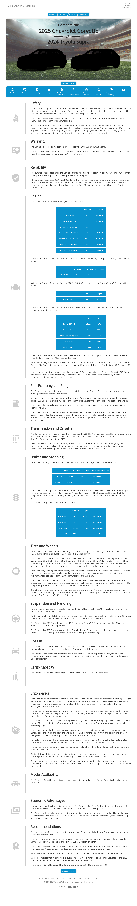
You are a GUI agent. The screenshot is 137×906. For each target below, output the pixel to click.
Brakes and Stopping (96, 98)
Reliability (41, 97)
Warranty (27, 97)
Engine (54, 97)
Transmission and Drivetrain (82, 98)
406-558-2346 (126, 8)
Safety (13, 97)
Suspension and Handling (124, 98)
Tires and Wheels (110, 97)
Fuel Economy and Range (69, 98)
